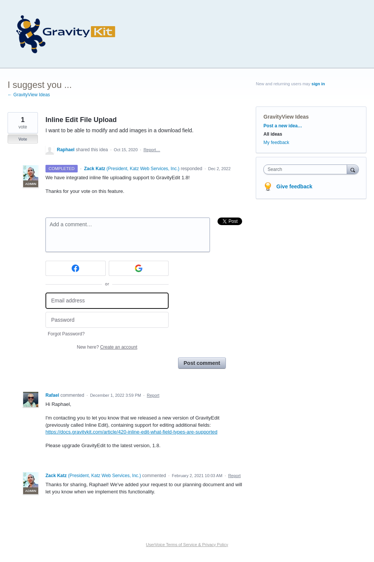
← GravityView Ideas (29, 94)
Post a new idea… (282, 125)
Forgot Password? (66, 334)
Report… (152, 149)
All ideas (272, 134)
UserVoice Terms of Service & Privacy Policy (187, 544)
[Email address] (107, 301)
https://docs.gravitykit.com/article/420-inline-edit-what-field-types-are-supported (131, 432)
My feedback (276, 142)
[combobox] (306, 169)
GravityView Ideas (286, 117)
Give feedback (294, 186)
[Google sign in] (139, 268)
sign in (318, 83)
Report (153, 395)
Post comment (202, 363)
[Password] (107, 320)
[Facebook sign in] (75, 268)
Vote (22, 139)
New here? (107, 347)
